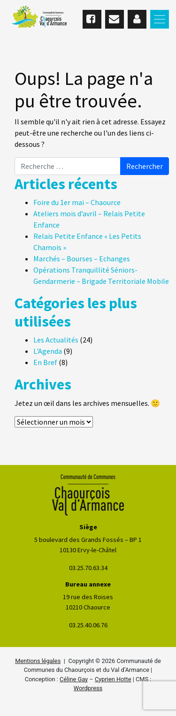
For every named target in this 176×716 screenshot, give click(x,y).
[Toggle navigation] (159, 19)
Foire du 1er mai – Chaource (77, 202)
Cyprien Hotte (113, 679)
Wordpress (88, 688)
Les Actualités (55, 339)
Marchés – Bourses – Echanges (81, 258)
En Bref (45, 362)
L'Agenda (47, 351)
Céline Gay (74, 679)
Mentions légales (38, 660)
